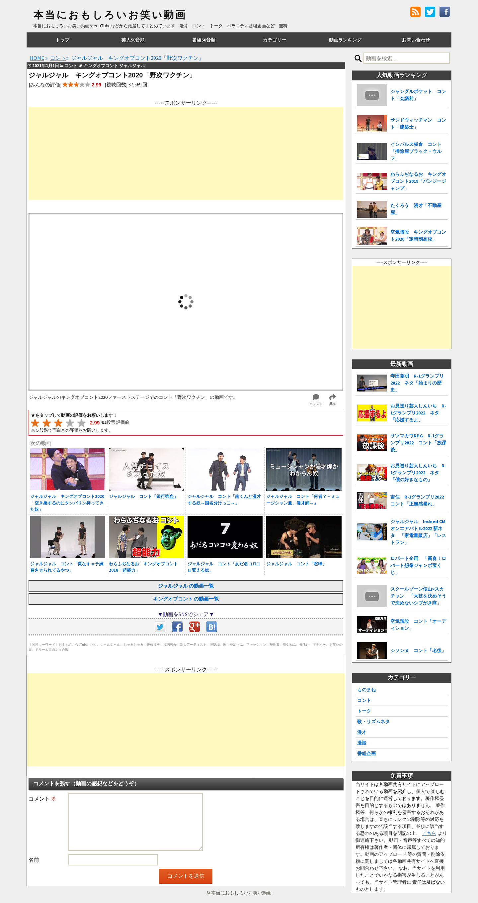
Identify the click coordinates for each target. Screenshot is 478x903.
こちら (429, 833)
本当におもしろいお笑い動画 (110, 15)
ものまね (366, 690)
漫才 (361, 732)
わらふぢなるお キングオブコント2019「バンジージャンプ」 (418, 181)
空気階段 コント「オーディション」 (418, 624)
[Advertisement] (186, 153)
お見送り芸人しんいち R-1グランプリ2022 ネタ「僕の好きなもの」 (418, 473)
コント (364, 700)
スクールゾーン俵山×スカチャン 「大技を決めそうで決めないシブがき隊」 (418, 596)
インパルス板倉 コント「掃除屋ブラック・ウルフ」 (415, 151)
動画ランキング (345, 40)
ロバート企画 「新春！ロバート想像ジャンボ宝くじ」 (418, 565)
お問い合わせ (416, 40)
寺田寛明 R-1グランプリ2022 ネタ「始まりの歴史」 (417, 383)
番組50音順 (203, 40)
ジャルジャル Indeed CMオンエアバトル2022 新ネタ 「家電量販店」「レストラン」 (418, 531)
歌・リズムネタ (373, 722)
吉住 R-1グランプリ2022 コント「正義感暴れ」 (419, 500)
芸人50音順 (133, 40)
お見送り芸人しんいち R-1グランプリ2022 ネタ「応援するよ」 (418, 413)
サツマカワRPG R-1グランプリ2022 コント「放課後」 (418, 443)
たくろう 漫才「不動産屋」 (415, 208)
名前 (34, 859)
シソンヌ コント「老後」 (418, 650)
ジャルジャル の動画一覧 (186, 586)
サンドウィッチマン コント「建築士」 (418, 123)
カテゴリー (274, 40)
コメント (42, 798)
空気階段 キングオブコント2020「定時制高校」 (418, 235)
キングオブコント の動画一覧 (186, 599)
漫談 (361, 743)
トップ (62, 40)
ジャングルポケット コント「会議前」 (418, 94)
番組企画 (366, 753)
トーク (364, 711)
